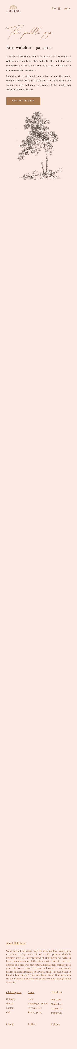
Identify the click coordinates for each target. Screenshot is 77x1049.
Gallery (55, 1024)
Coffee (32, 1024)
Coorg (10, 1024)
